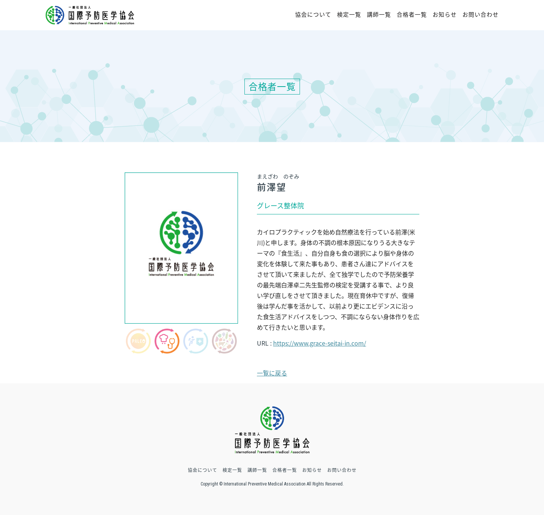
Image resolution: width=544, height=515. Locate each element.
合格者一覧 (412, 14)
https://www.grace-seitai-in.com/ (319, 342)
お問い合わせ (480, 14)
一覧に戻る (272, 372)
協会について (313, 14)
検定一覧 (349, 14)
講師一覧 (379, 14)
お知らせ (445, 14)
